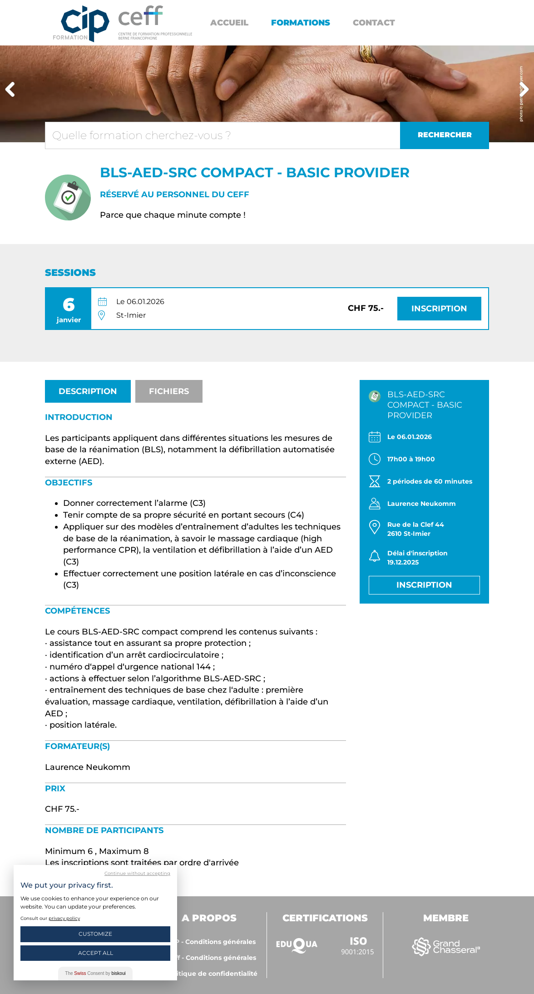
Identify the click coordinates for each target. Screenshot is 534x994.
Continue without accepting (137, 873)
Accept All (95, 952)
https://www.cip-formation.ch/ (155, 22)
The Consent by (95, 973)
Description (88, 391)
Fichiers (169, 391)
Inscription (439, 309)
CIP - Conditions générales (212, 942)
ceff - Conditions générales (212, 958)
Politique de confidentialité (211, 973)
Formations (300, 23)
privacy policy (64, 918)
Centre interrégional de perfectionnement (81, 23)
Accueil (229, 23)
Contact (374, 23)
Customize (95, 933)
